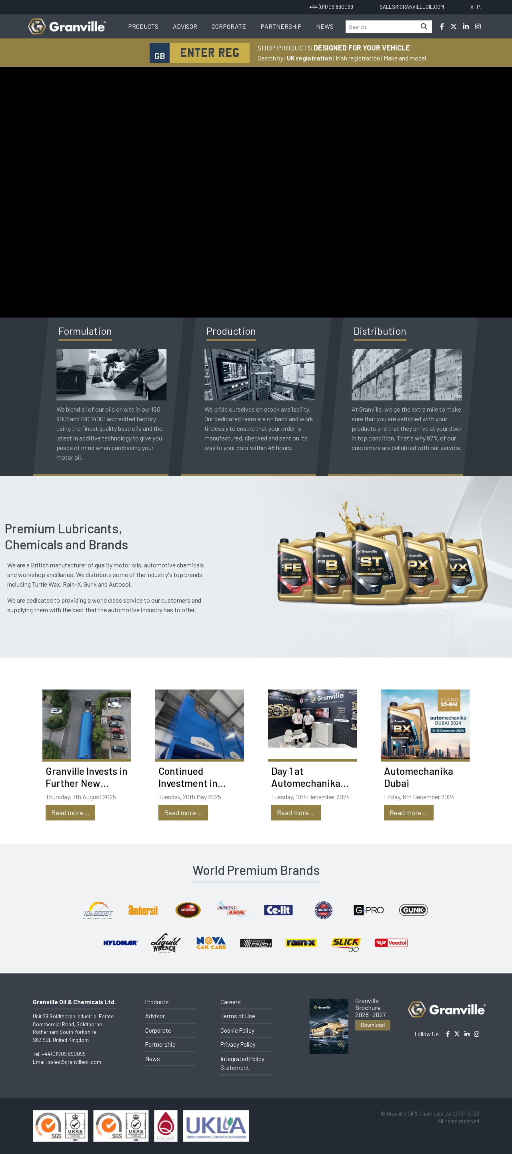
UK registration (309, 58)
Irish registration (358, 58)
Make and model (405, 58)
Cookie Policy (237, 1030)
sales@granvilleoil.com (74, 1062)
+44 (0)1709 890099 (64, 1054)
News (325, 26)
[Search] (381, 26)
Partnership (281, 26)
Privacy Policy (238, 1044)
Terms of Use (237, 1015)
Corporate (229, 26)
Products (143, 26)
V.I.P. (475, 7)
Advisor (185, 26)
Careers (230, 1001)
